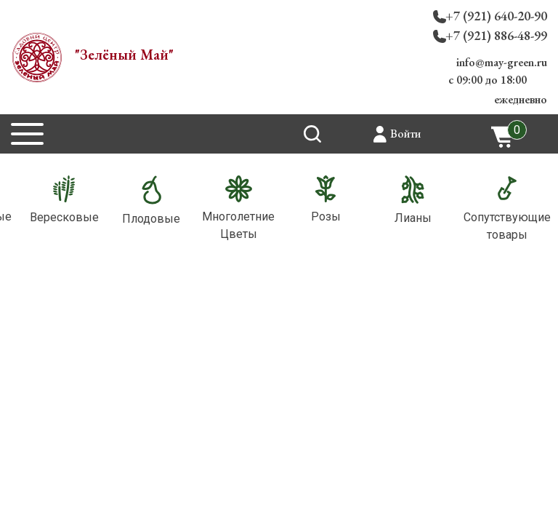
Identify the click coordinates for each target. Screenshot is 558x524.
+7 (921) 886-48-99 (496, 35)
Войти (405, 133)
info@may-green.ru (501, 62)
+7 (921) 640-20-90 (496, 15)
